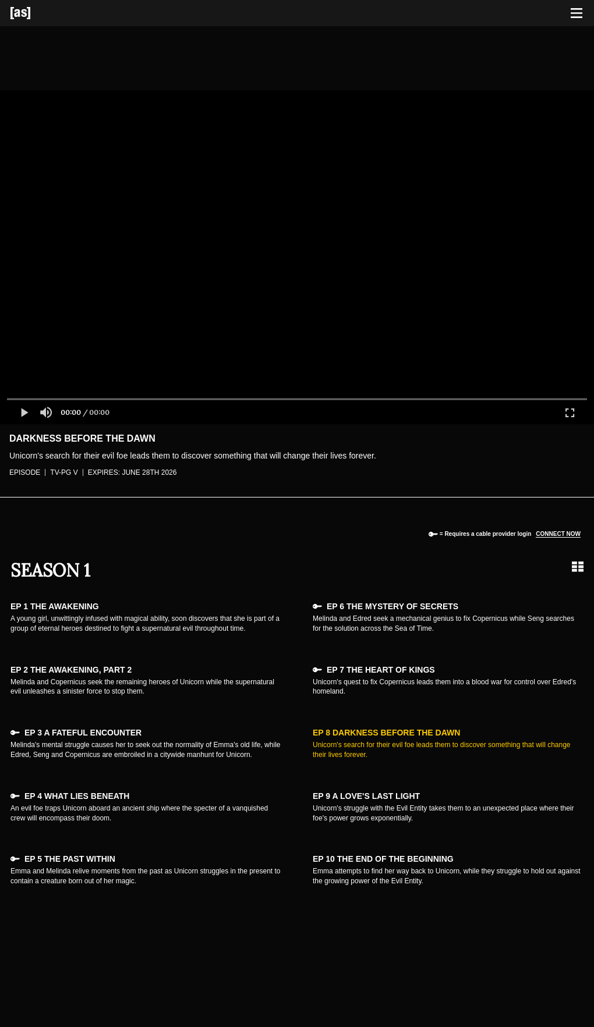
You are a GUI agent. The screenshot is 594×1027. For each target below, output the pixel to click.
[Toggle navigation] (576, 13)
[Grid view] (578, 567)
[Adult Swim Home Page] (35, 13)
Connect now (558, 534)
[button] (24, 412)
